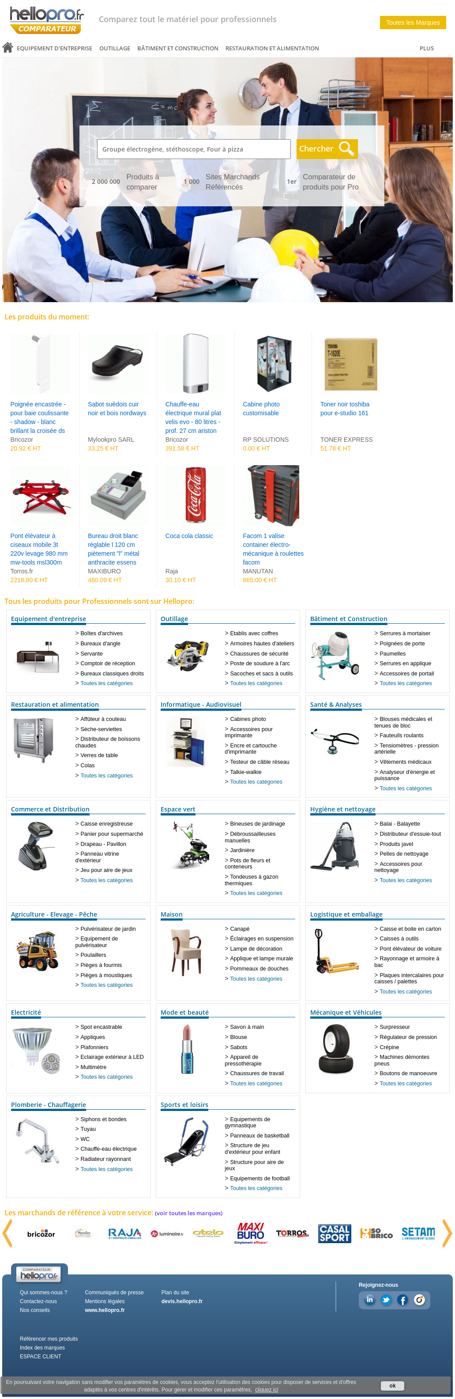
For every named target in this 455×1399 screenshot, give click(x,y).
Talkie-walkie (245, 772)
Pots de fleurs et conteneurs (247, 863)
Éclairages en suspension (261, 939)
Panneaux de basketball (259, 1136)
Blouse (238, 1037)
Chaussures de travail (257, 1073)
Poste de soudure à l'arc (260, 663)
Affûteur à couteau (103, 719)
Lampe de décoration (256, 949)
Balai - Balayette (400, 824)
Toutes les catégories (106, 683)
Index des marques (42, 1348)
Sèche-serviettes (101, 729)
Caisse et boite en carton (410, 929)
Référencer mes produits (49, 1339)
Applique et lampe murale (261, 958)
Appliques (92, 1037)
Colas (87, 765)
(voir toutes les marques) (188, 1213)
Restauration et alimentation (272, 48)
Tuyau (88, 1129)
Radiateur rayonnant (105, 1159)
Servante (91, 654)
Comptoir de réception (107, 663)
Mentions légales (104, 1301)
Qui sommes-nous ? (43, 1292)
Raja (171, 571)
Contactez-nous (38, 1301)
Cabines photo (248, 719)
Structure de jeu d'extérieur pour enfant (252, 1148)
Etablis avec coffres (254, 633)
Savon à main (247, 1027)
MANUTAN (258, 571)
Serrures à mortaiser (405, 633)
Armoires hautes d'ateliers (262, 644)
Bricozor (22, 439)
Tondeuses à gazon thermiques (251, 880)
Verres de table (99, 755)
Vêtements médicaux (406, 762)
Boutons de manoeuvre (408, 1073)
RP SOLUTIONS (266, 439)
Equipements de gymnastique (247, 1122)
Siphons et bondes (103, 1119)
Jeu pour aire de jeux (106, 870)
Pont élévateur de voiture (410, 949)
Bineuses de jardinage (257, 824)
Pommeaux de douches (259, 969)
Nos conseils (35, 1310)
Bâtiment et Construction (177, 48)
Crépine (389, 1047)
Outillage (114, 48)
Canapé (239, 929)
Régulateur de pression (408, 1037)
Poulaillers (93, 955)
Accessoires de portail (407, 674)
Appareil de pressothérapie (243, 1060)
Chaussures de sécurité (259, 654)
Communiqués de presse (114, 1292)
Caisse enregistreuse (106, 824)
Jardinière (242, 850)
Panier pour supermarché (111, 834)
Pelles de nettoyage (404, 854)
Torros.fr (22, 571)
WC (85, 1139)
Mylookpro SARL (111, 439)
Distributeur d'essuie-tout (410, 834)
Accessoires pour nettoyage (398, 867)
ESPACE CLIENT (40, 1357)
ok (393, 1386)
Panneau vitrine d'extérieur (97, 857)
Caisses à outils (399, 939)
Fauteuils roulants (401, 735)
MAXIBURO (104, 571)
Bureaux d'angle (100, 644)
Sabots (238, 1047)
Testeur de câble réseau (259, 762)
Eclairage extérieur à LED (112, 1057)
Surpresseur (395, 1027)
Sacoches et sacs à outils (261, 674)
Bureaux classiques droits (112, 674)
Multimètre (93, 1067)
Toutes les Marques (413, 22)
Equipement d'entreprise (54, 48)
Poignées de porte (402, 644)
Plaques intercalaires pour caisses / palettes (409, 978)
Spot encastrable (101, 1027)
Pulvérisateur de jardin (107, 929)
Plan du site (175, 1292)
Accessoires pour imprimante (249, 732)
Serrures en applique (405, 663)
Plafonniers (94, 1047)
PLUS (427, 48)
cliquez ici (266, 1390)
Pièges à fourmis (101, 965)
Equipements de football (260, 1178)
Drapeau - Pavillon (103, 844)
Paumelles (393, 654)
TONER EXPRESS (346, 439)
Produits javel (396, 844)
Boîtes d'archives (101, 633)
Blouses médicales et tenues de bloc (403, 722)
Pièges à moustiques (106, 975)
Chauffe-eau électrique (108, 1149)
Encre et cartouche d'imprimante (251, 749)
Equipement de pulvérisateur (96, 942)
